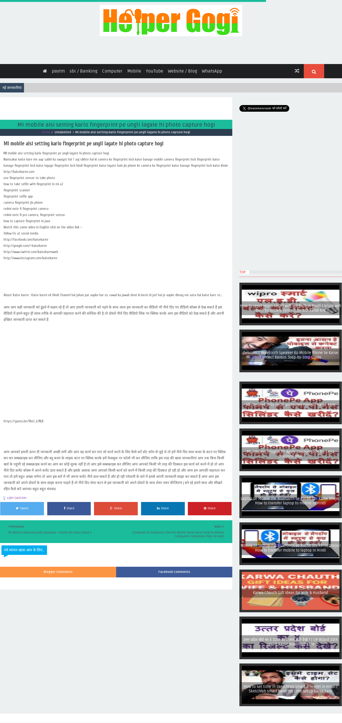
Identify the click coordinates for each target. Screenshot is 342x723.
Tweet (22, 506)
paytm (58, 69)
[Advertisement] (86, 105)
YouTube (154, 69)
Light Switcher (17, 495)
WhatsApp (212, 69)
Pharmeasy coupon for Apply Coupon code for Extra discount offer (290, 451)
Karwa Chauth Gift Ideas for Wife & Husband (290, 590)
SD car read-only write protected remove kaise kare (290, 402)
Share (69, 506)
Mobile (134, 69)
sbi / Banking (83, 69)
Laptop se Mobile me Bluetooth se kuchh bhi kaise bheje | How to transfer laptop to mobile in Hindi (291, 498)
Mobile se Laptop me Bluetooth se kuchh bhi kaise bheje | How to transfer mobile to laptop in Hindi (291, 545)
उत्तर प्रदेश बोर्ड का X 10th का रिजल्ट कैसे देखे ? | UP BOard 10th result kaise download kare (290, 639)
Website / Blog (182, 69)
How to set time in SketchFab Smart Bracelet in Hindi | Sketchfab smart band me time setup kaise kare (290, 686)
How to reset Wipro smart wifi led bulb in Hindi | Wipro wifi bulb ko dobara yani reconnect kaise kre (290, 305)
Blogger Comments (58, 570)
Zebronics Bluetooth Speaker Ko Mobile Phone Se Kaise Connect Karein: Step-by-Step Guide (290, 352)
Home (46, 130)
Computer (112, 69)
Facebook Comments (174, 570)
